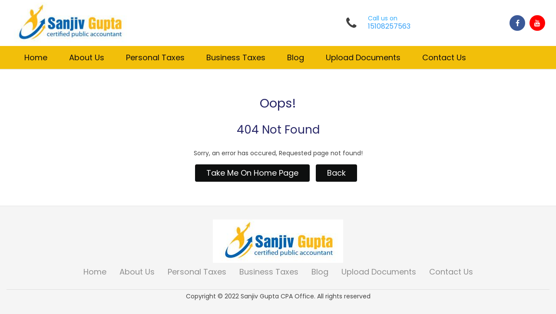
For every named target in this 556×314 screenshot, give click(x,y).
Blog (295, 57)
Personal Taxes (155, 57)
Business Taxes (235, 57)
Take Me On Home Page (252, 172)
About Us (86, 57)
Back (336, 172)
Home (35, 57)
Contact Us (444, 57)
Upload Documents (363, 57)
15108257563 (389, 26)
